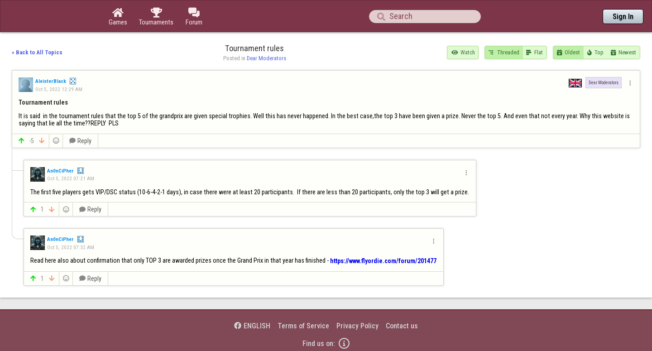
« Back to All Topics (37, 52)
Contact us (402, 326)
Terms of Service (303, 326)
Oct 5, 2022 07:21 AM (70, 178)
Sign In (623, 16)
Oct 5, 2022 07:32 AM (70, 247)
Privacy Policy (357, 326)
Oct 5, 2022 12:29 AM (58, 89)
